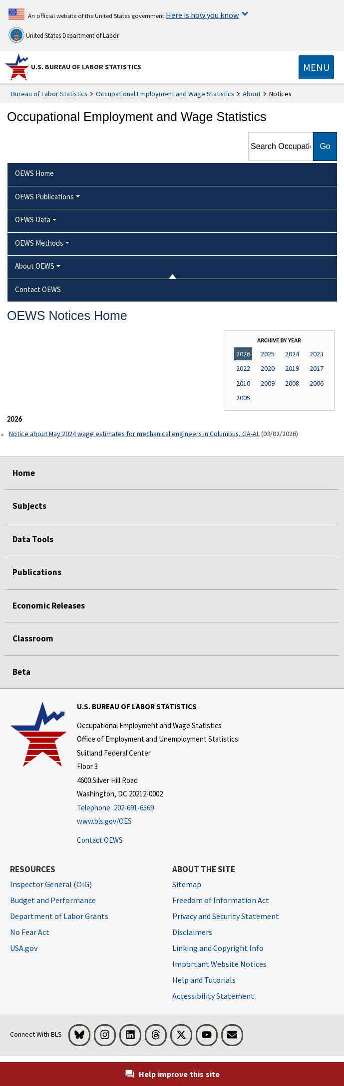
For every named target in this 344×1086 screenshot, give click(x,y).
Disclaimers (192, 932)
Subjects (29, 505)
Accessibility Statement (213, 996)
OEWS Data (32, 219)
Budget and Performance (53, 900)
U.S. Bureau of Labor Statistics (86, 66)
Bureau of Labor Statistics (49, 93)
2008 (292, 383)
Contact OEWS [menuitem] (38, 289)
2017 (317, 368)
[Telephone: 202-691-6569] (157, 808)
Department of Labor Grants (59, 916)
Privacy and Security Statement (225, 916)
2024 (292, 353)
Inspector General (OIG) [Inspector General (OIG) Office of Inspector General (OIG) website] (51, 884)
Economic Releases (48, 605)
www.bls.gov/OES (104, 821)
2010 (243, 383)
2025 (268, 353)
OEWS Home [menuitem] (34, 173)
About (252, 93)
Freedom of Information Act (220, 900)
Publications (36, 572)
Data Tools (32, 539)
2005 (243, 397)
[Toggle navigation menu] (316, 67)
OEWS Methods (39, 243)
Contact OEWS (100, 840)
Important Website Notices (219, 964)
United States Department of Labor (63, 35)
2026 (243, 353)
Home (23, 472)
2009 (268, 383)
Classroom (32, 638)
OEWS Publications (44, 196)
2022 (243, 368)
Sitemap (186, 884)
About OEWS (34, 266)
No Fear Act (29, 932)
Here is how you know (202, 15)
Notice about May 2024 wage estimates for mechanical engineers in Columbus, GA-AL (134, 433)
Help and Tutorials (204, 980)
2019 (292, 368)
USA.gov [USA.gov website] (23, 948)
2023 (317, 353)
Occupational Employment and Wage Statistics (165, 93)
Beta (21, 671)
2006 (317, 383)
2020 (268, 368)
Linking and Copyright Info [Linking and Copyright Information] (218, 948)
